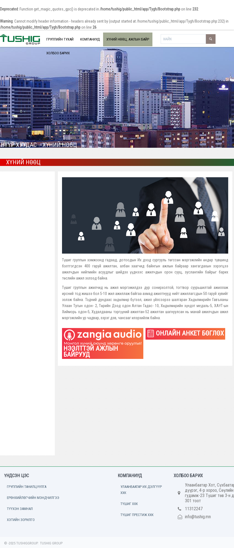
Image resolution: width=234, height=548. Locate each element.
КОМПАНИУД (90, 39)
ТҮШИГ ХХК (129, 504)
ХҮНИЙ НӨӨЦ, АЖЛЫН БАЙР (127, 39)
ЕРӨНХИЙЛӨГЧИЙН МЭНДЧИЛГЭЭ (33, 498)
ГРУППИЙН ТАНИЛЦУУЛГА (26, 487)
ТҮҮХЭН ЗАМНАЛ (20, 509)
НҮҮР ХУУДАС (19, 144)
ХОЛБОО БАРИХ (58, 53)
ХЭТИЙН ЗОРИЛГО (21, 520)
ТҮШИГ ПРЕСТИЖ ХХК (137, 515)
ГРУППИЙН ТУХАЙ (60, 39)
